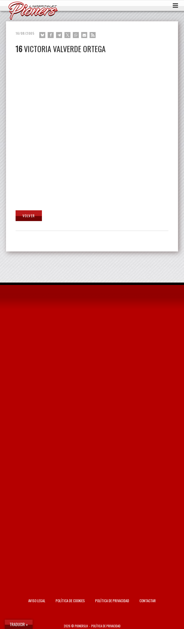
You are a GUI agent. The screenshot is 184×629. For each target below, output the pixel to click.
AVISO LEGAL (36, 600)
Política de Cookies (70, 600)
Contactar (147, 600)
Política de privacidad (112, 600)
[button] (42, 35)
